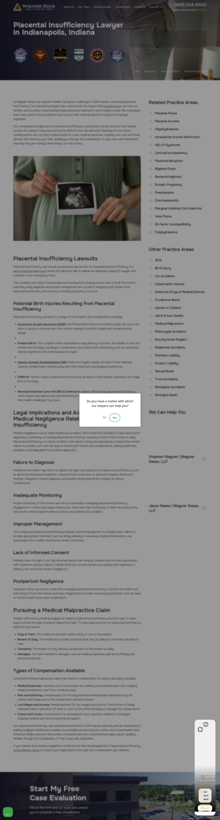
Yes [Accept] (115, 417)
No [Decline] (104, 417)
